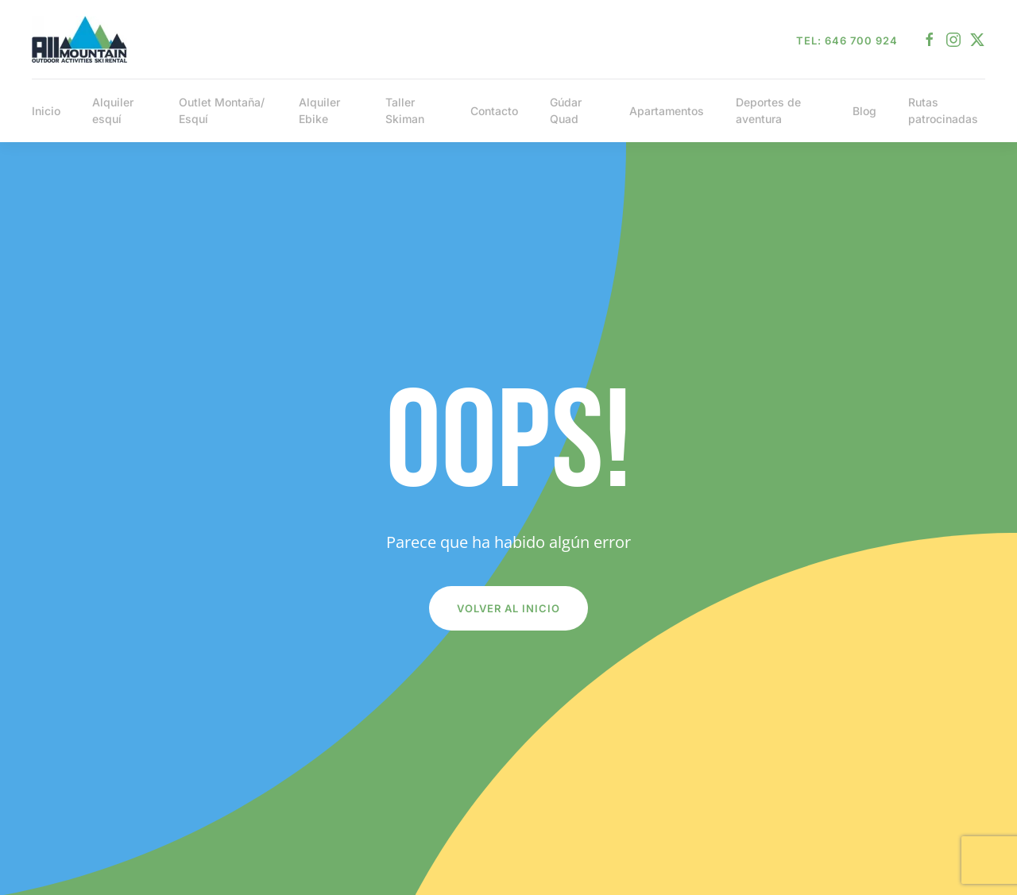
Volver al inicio (508, 608)
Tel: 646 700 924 (847, 40)
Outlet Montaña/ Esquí (222, 110)
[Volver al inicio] (79, 39)
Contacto (494, 111)
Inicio (46, 111)
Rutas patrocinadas (943, 110)
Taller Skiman (404, 110)
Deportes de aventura (768, 110)
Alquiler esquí (112, 110)
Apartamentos (666, 111)
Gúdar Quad (566, 110)
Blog (864, 111)
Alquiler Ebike (319, 110)
